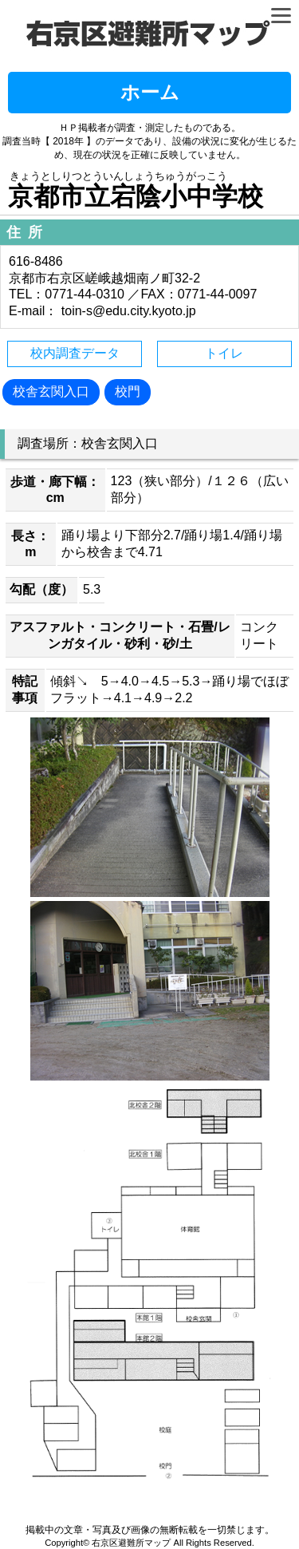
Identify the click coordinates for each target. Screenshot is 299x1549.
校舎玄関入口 (51, 391)
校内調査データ (75, 353)
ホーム (149, 92)
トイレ (224, 353)
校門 (127, 391)
